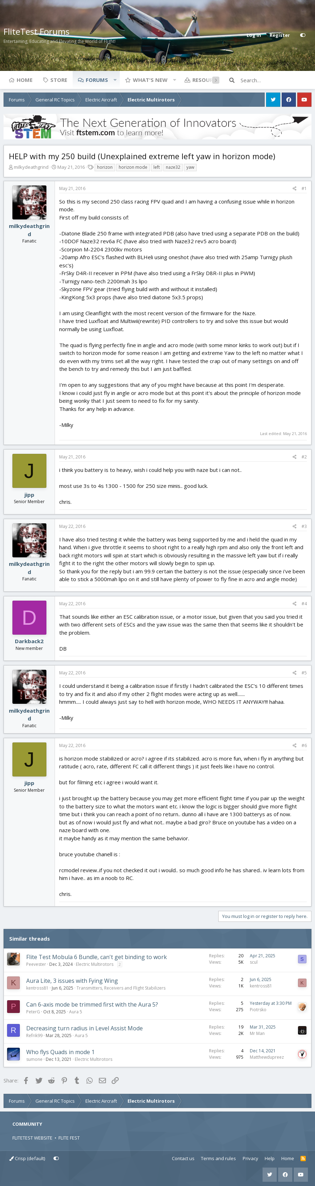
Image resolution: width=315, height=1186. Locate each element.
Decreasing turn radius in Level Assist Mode (84, 1028)
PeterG (33, 1012)
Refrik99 (34, 1035)
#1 (304, 188)
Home (25, 79)
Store (58, 79)
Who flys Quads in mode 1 (60, 1052)
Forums (97, 79)
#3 (304, 526)
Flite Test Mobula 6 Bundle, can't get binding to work (96, 957)
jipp (29, 494)
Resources (207, 79)
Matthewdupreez (267, 1057)
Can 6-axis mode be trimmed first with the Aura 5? (92, 1004)
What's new (150, 79)
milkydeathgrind (31, 167)
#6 (304, 745)
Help (270, 1158)
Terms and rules (218, 1158)
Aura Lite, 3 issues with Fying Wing (72, 981)
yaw (190, 167)
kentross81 (37, 988)
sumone (34, 1059)
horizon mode (133, 167)
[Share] (294, 188)
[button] (115, 80)
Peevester (36, 964)
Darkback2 (29, 641)
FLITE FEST (69, 1138)
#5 (304, 673)
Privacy (250, 1158)
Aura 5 (75, 1012)
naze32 (173, 167)
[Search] (276, 80)
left (156, 167)
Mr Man (257, 1033)
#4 (304, 604)
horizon (105, 167)
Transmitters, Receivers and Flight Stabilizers (121, 988)
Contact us (183, 1158)
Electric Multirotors (94, 964)
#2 (304, 457)
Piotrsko (258, 1010)
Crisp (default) (27, 1158)
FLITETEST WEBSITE (32, 1138)
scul (254, 962)
